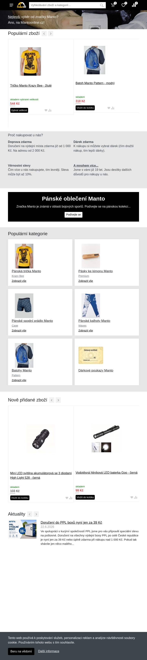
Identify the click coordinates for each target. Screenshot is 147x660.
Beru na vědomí (21, 651)
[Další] (50, 33)
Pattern (16, 375)
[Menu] (11, 5)
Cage (15, 325)
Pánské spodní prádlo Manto (32, 321)
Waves (82, 325)
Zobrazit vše (19, 280)
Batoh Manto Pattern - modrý (95, 83)
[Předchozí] (44, 33)
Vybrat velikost (19, 110)
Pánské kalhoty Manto (94, 321)
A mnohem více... (86, 165)
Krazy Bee (18, 275)
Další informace (48, 651)
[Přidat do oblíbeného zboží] (46, 110)
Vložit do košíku (85, 107)
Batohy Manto (22, 370)
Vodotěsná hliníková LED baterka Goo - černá (107, 472)
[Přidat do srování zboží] (50, 110)
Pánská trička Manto (26, 271)
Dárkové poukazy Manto (95, 370)
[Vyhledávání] (63, 5)
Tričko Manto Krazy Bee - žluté (31, 85)
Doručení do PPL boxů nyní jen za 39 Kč (71, 522)
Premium (83, 275)
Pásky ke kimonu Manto (95, 271)
